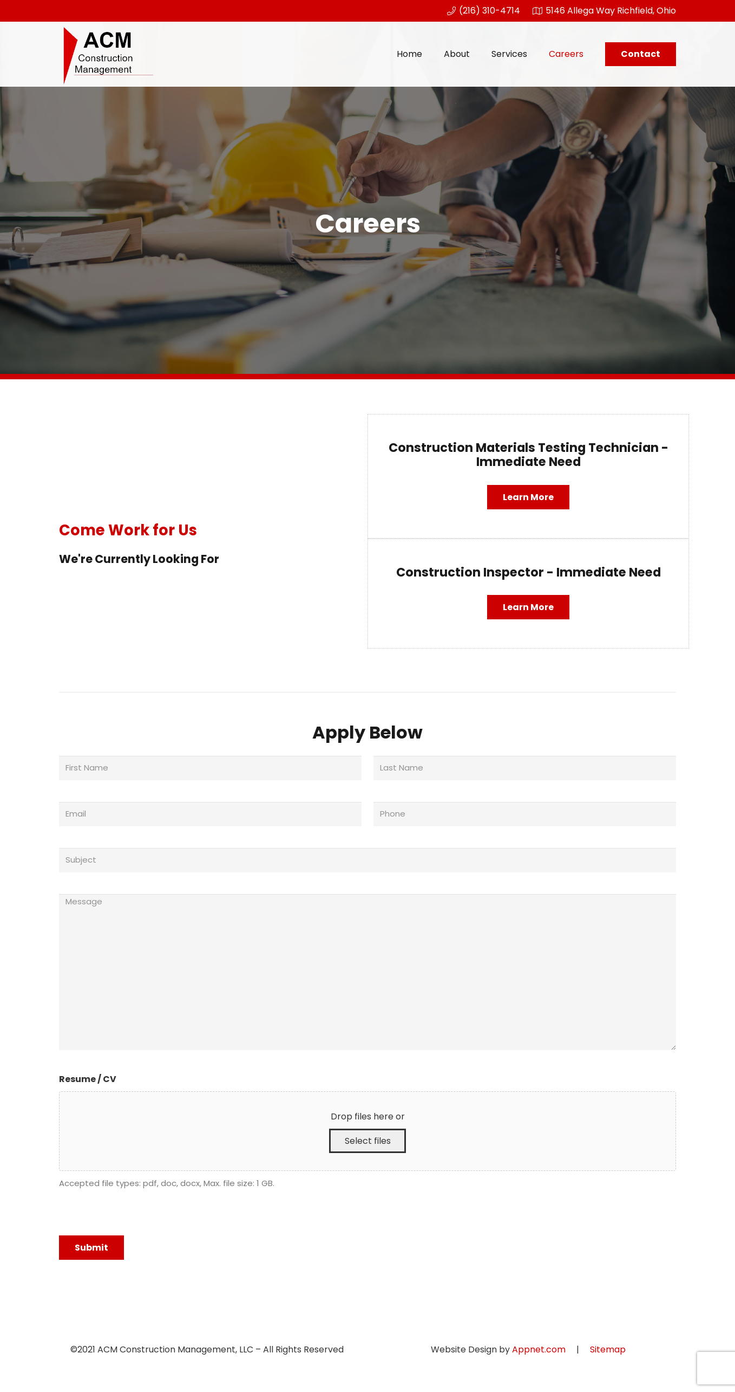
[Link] (108, 54)
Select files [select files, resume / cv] (368, 1141)
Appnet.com (539, 1349)
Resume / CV (87, 1079)
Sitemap (608, 1349)
